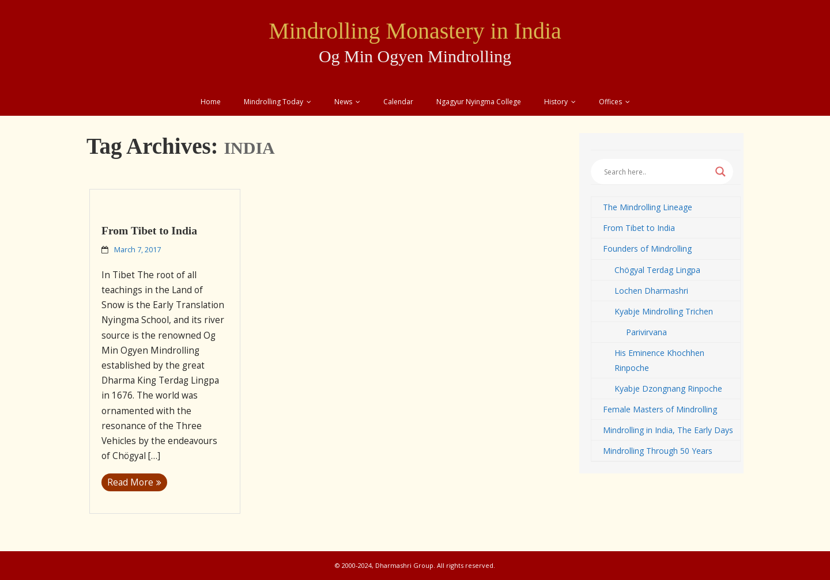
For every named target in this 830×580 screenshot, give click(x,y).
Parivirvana (646, 332)
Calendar (398, 102)
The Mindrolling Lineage (647, 207)
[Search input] (657, 172)
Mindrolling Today (273, 102)
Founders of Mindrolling (647, 248)
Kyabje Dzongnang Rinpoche (668, 388)
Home (211, 102)
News (343, 102)
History (556, 102)
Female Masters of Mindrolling (660, 409)
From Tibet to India (149, 231)
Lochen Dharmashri (651, 290)
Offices (610, 102)
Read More (130, 482)
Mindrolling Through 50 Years (657, 450)
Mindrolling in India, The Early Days (668, 429)
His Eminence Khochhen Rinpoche (659, 360)
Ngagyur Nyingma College (478, 102)
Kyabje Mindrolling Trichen (663, 311)
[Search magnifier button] (720, 172)
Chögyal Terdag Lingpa (657, 269)
